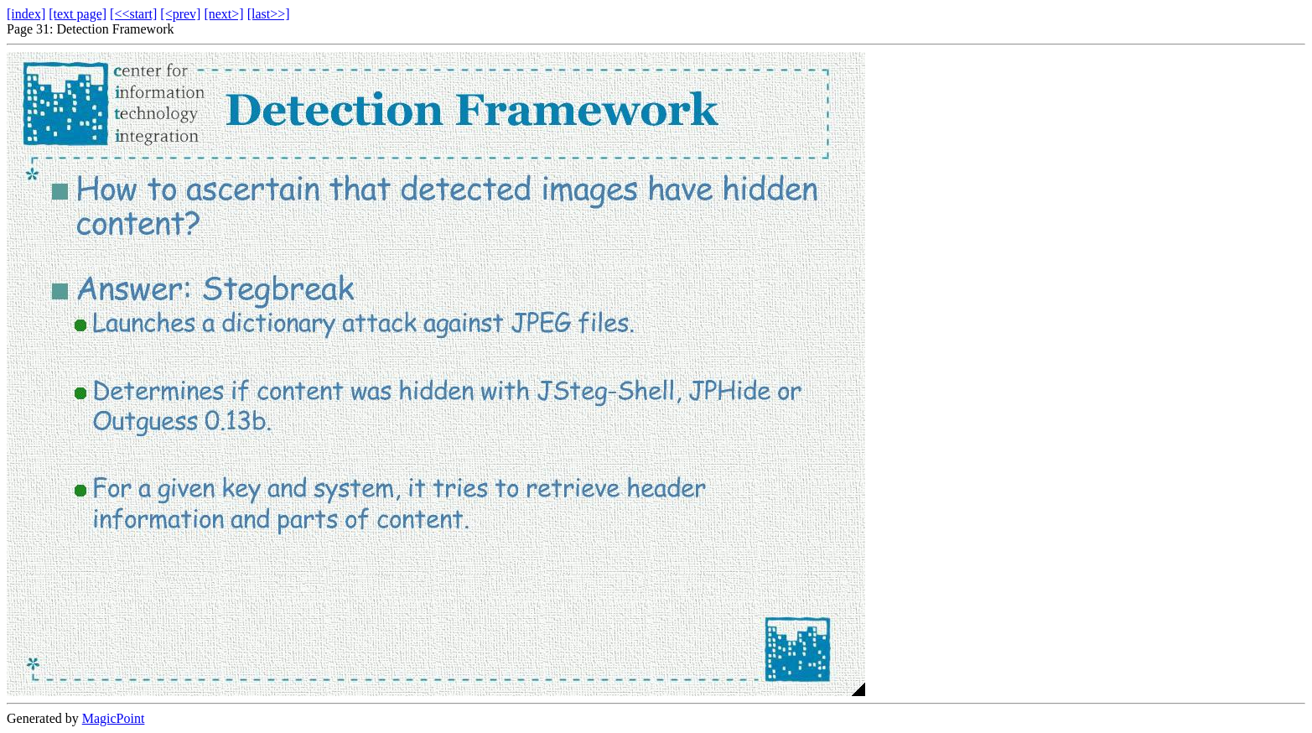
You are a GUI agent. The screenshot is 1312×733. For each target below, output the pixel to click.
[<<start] (133, 14)
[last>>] (268, 14)
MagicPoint (113, 718)
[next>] (223, 14)
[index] (26, 14)
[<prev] (180, 14)
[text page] (77, 14)
